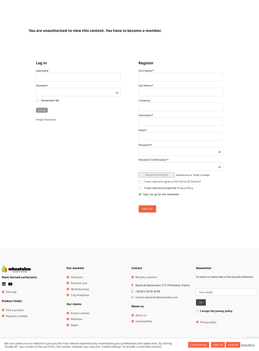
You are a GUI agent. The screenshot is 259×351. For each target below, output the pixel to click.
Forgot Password (46, 119)
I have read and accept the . (166, 188)
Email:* (142, 130)
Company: (144, 100)
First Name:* (146, 70)
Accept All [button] (233, 344)
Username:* (145, 115)
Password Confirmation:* (153, 159)
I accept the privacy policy (214, 311)
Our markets (75, 268)
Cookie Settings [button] (198, 344)
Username (42, 70)
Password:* (145, 145)
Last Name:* (145, 85)
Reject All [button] (218, 344)
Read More (248, 344)
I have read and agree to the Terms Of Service (171, 181)
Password (41, 85)
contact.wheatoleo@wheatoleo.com (156, 297)
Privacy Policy (185, 188)
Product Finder (12, 301)
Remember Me (47, 100)
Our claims (74, 304)
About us (137, 306)
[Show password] (116, 92)
